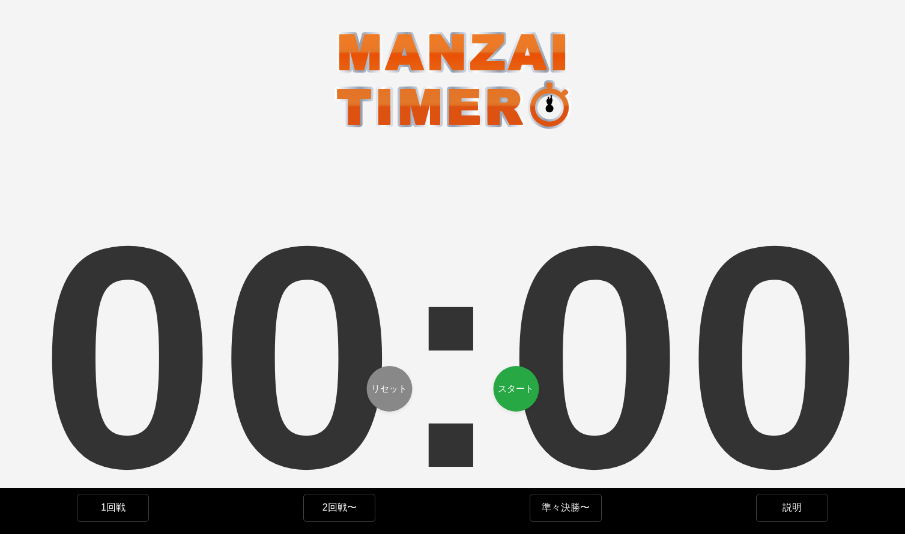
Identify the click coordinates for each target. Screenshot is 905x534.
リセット (389, 388)
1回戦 (113, 507)
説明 (792, 507)
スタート (516, 388)
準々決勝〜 (566, 507)
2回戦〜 (339, 507)
